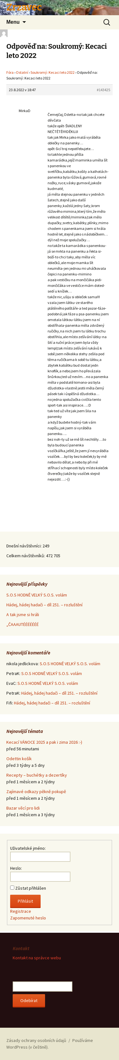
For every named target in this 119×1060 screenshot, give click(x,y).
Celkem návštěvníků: (26, 555)
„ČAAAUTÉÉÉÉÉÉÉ (22, 624)
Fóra (10, 72)
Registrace (20, 911)
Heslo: (16, 868)
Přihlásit (25, 901)
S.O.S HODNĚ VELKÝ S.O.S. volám (36, 595)
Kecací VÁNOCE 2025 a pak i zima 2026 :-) (44, 742)
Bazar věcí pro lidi (23, 808)
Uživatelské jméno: (28, 848)
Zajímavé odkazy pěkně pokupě (36, 791)
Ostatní (22, 72)
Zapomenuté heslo (28, 918)
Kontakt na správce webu (37, 958)
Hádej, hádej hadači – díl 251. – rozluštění (44, 605)
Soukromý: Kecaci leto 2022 (52, 72)
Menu (13, 22)
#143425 (103, 89)
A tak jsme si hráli (22, 614)
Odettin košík (19, 758)
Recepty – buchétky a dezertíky (36, 775)
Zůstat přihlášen (30, 888)
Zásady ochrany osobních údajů (36, 1040)
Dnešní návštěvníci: (24, 546)
